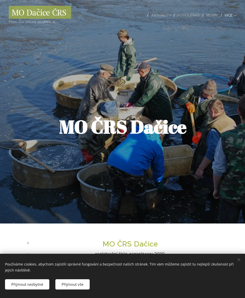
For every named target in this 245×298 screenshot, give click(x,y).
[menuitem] (140, 15)
